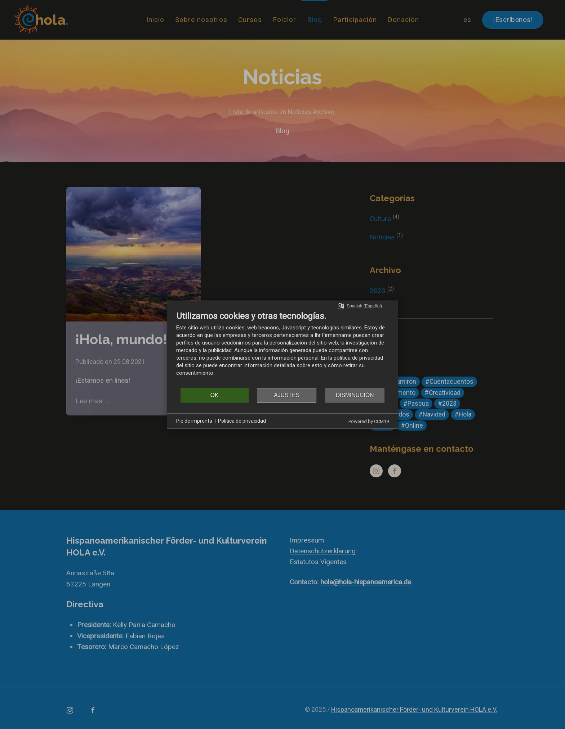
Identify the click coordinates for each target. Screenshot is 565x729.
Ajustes (286, 395)
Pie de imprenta (194, 421)
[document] (282, 348)
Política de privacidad (242, 421)
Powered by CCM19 (368, 421)
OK (214, 395)
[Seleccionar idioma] (341, 305)
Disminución (355, 395)
